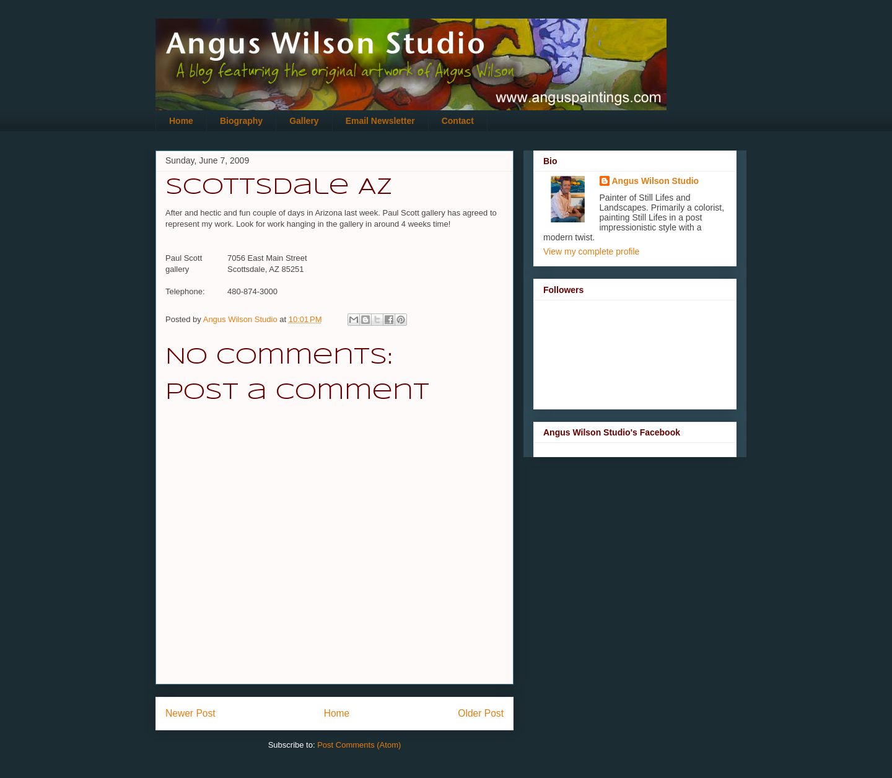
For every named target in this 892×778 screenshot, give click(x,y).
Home (181, 121)
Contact (458, 121)
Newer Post (190, 713)
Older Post (481, 713)
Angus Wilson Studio (655, 181)
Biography (241, 121)
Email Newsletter (380, 121)
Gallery (303, 121)
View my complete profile (591, 251)
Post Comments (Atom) (359, 745)
